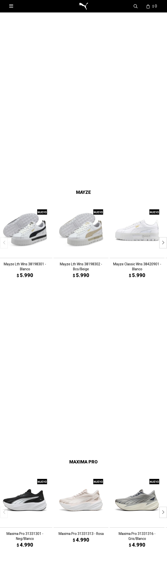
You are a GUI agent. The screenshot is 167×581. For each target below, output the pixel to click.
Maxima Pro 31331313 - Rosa (81, 387)
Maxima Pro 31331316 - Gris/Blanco (137, 390)
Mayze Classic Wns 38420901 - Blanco (137, 222)
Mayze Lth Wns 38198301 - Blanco (25, 222)
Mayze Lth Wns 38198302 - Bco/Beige (81, 222)
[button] (70, 128)
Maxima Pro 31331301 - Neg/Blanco (24, 390)
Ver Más (4, 450)
